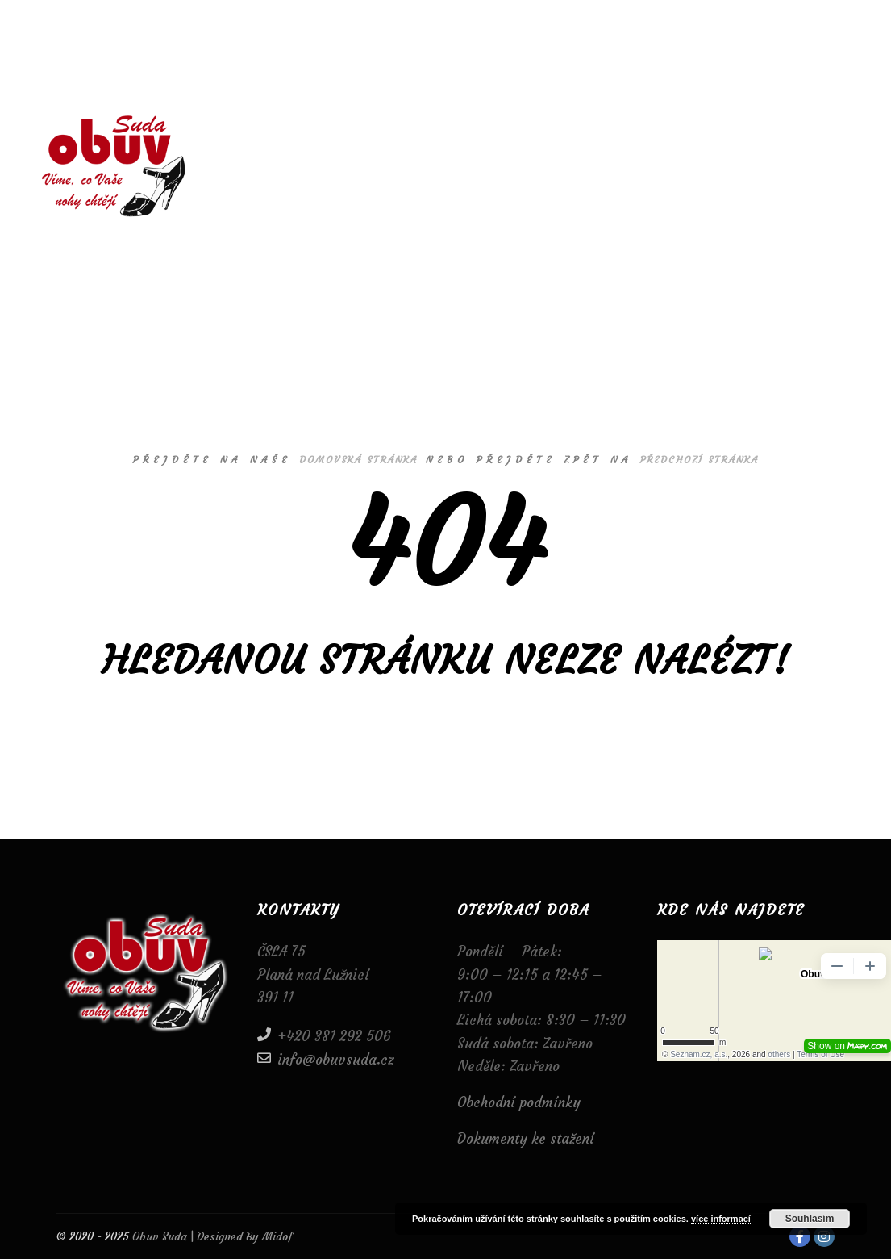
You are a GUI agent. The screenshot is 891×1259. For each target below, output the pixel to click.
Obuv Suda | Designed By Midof (211, 1236)
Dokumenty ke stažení (525, 1139)
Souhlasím (810, 1218)
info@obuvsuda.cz (325, 1058)
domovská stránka (358, 460)
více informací (721, 1218)
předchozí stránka (699, 460)
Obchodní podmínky (519, 1102)
